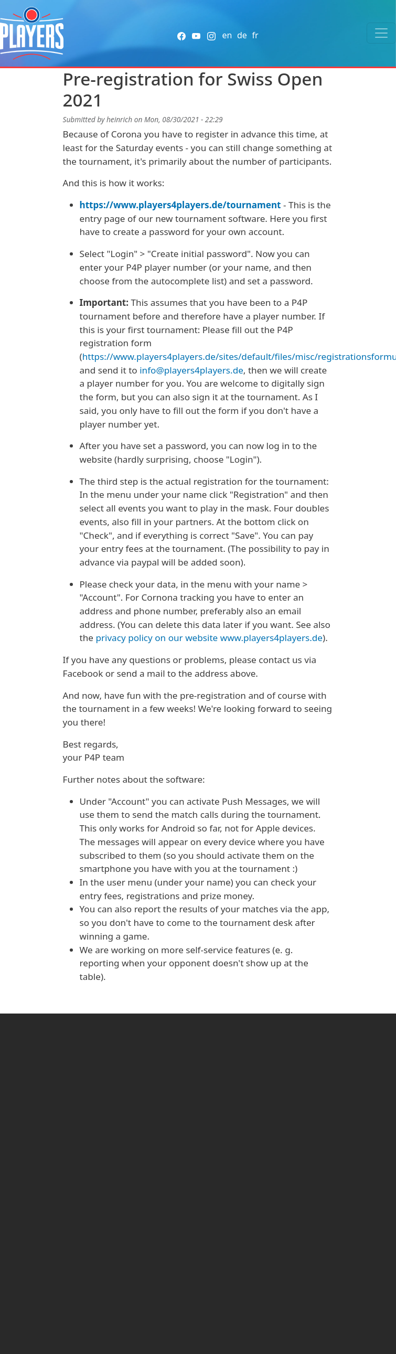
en (227, 35)
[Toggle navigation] (381, 33)
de (242, 35)
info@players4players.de (191, 370)
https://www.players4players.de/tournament (180, 205)
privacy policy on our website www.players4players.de (209, 638)
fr (255, 35)
